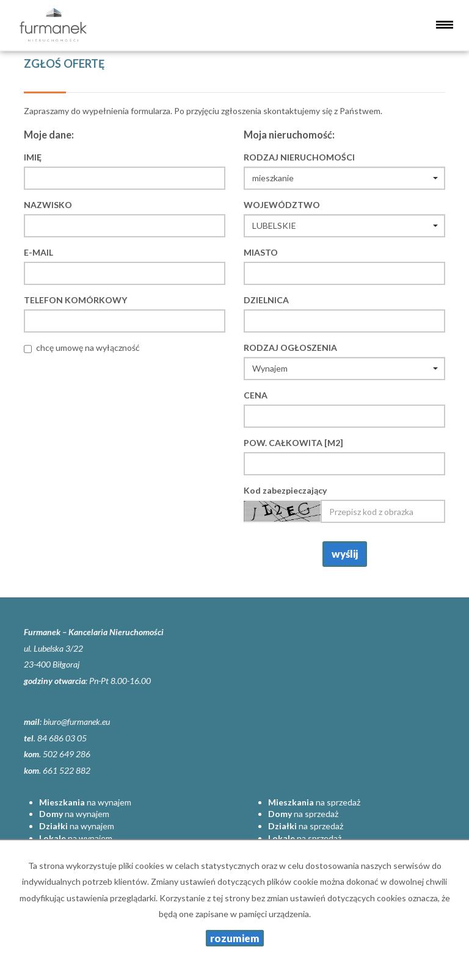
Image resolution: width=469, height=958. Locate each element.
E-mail (38, 252)
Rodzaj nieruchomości (299, 157)
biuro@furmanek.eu (76, 721)
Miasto (261, 252)
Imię (33, 157)
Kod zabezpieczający (285, 490)
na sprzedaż (314, 802)
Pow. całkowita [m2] (293, 443)
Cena (255, 395)
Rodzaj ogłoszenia (290, 347)
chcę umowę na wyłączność (88, 347)
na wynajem (85, 802)
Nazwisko (48, 205)
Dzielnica (266, 300)
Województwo (282, 205)
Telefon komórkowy (75, 300)
